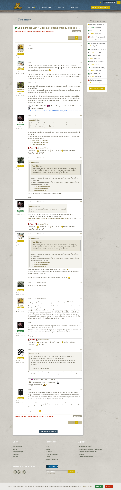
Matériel (16, 454)
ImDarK (20, 356)
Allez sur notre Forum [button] (97, 88)
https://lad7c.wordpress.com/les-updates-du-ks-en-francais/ (48, 218)
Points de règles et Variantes (43, 31)
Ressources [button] (47, 7)
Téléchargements (52, 454)
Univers (15, 449)
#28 (81, 282)
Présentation (17, 446)
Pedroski (20, 51)
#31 (81, 349)
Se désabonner (50, 474)
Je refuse (109, 486)
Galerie (15, 457)
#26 (81, 201)
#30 (81, 322)
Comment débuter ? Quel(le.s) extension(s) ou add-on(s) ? (47, 27)
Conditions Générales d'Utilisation (90, 449)
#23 (81, 82)
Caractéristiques (18, 451)
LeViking (20, 396)
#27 (81, 233)
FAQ (47, 446)
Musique (49, 451)
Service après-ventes (86, 457)
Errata (48, 457)
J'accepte (99, 486)
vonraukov (20, 163)
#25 (81, 157)
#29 (81, 298)
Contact (81, 454)
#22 (81, 62)
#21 (81, 45)
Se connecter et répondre (48, 431)
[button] (99, 2)
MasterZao (20, 89)
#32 (81, 389)
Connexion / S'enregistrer (100, 7)
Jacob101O (21, 67)
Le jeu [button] (31, 7)
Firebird (20, 122)
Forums (61, 7)
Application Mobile (52, 459)
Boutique (74, 7)
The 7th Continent (27, 31)
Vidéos (48, 449)
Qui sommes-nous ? (85, 446)
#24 (81, 115)
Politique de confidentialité (88, 451)
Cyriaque (20, 305)
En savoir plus (88, 486)
